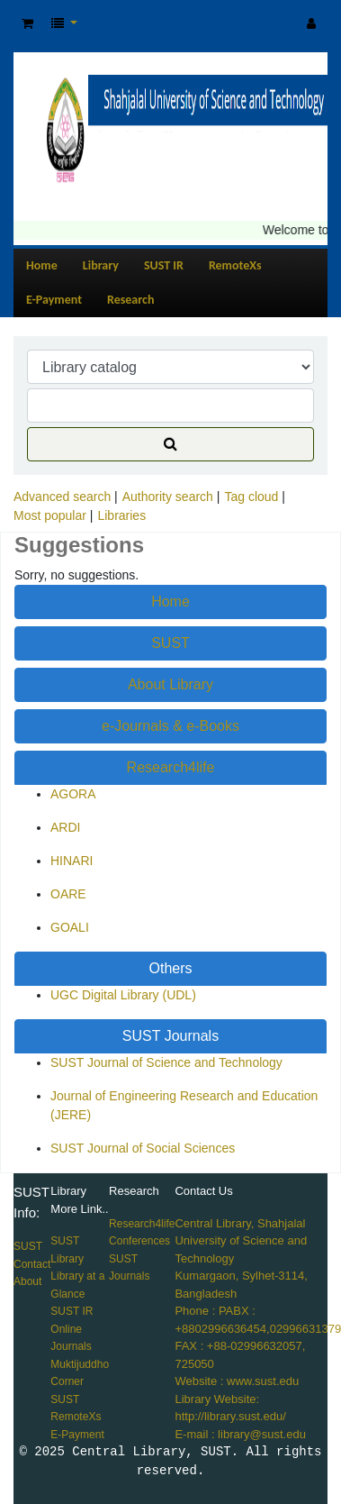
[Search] (170, 444)
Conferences (139, 1241)
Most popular (49, 515)
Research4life (171, 767)
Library (101, 265)
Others (170, 968)
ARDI (65, 827)
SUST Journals (170, 1036)
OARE (68, 894)
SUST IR (164, 265)
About (27, 1281)
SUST (170, 643)
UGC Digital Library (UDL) (123, 995)
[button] (27, 24)
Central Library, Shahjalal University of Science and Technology (241, 1241)
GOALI (69, 927)
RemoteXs (235, 265)
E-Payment (54, 299)
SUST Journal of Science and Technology (166, 1062)
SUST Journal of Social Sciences (142, 1148)
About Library (170, 684)
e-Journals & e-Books (170, 726)
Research (130, 299)
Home (42, 265)
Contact (31, 1264)
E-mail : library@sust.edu (240, 1434)
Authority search (167, 496)
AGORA (73, 794)
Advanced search (62, 496)
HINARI (71, 860)
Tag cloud (251, 496)
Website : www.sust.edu (237, 1381)
